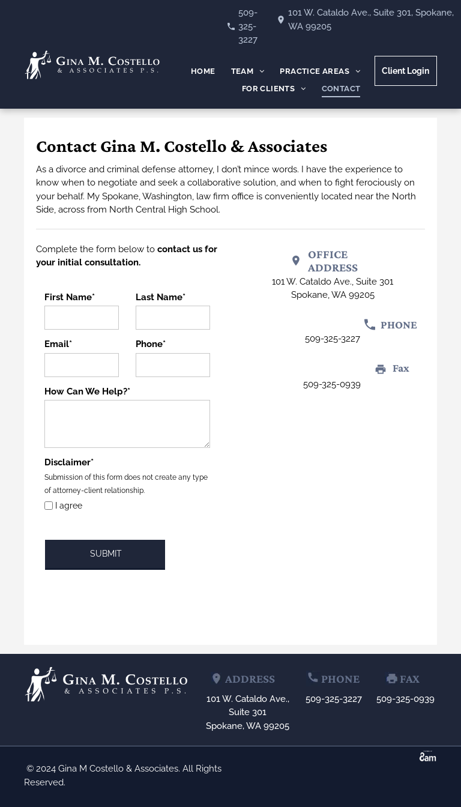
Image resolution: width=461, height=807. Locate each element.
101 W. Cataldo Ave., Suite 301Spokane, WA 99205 (247, 712)
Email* (58, 344)
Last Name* (160, 297)
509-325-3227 (248, 26)
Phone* (151, 344)
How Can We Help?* (87, 391)
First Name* (69, 297)
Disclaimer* (69, 462)
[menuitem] (203, 71)
